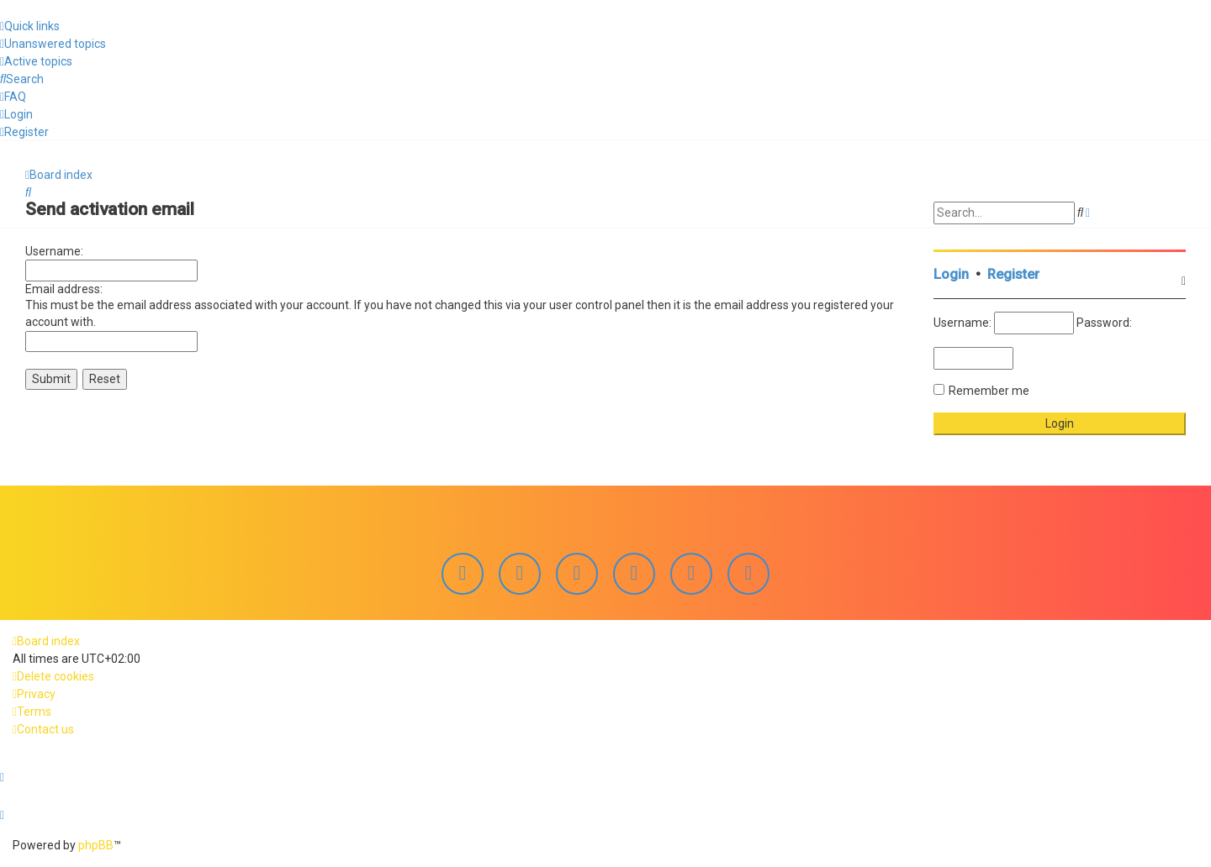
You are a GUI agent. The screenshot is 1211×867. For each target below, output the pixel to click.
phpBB (96, 845)
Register (1013, 273)
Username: (54, 249)
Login (951, 273)
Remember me (989, 389)
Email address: (64, 287)
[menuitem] (53, 44)
